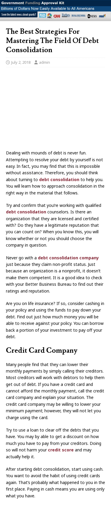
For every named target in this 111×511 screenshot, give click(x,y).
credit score (61, 450)
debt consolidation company (68, 258)
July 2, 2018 (20, 62)
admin (44, 62)
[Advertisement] (55, 110)
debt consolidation (59, 179)
